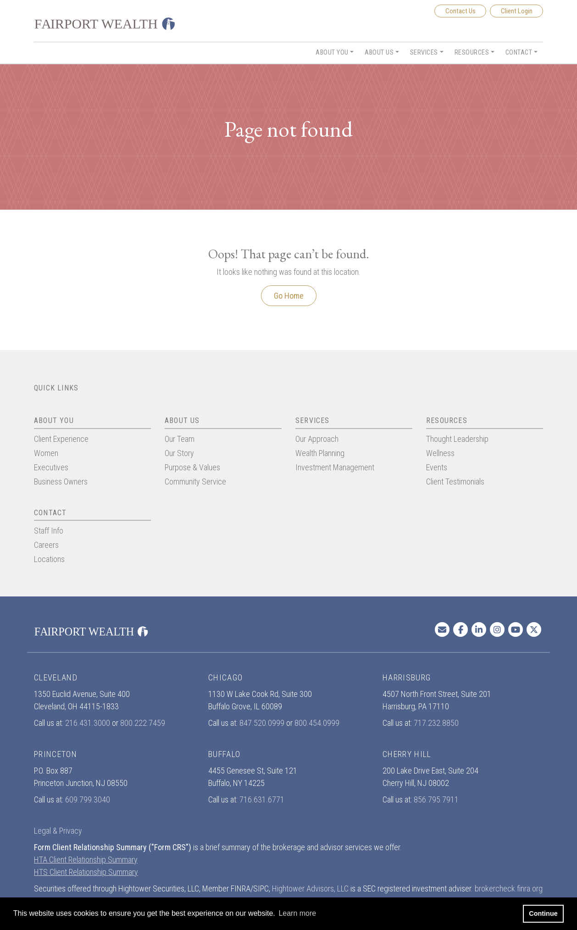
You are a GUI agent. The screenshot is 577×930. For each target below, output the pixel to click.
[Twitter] (534, 629)
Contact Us (460, 11)
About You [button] (332, 52)
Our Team (179, 439)
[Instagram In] (497, 629)
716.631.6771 (261, 799)
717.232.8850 (436, 723)
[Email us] (442, 629)
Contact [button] (519, 52)
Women (46, 453)
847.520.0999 (261, 723)
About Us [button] (379, 52)
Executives (51, 467)
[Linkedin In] (479, 629)
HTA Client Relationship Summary (86, 859)
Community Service (195, 481)
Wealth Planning (319, 453)
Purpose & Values (192, 467)
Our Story (179, 453)
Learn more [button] (297, 913)
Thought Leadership (457, 439)
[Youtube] (515, 629)
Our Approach (316, 439)
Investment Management (334, 467)
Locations (49, 559)
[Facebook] (460, 629)
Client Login (517, 11)
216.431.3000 (87, 723)
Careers (46, 545)
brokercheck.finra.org (509, 888)
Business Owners (61, 481)
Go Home (289, 296)
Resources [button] (472, 52)
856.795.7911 (436, 799)
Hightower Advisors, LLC (310, 888)
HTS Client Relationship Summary (86, 872)
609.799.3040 (87, 799)
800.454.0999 (316, 723)
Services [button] (424, 52)
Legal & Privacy (58, 830)
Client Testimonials (455, 481)
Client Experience (61, 439)
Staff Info (48, 530)
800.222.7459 (142, 723)
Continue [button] (543, 913)
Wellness (440, 453)
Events (436, 467)
